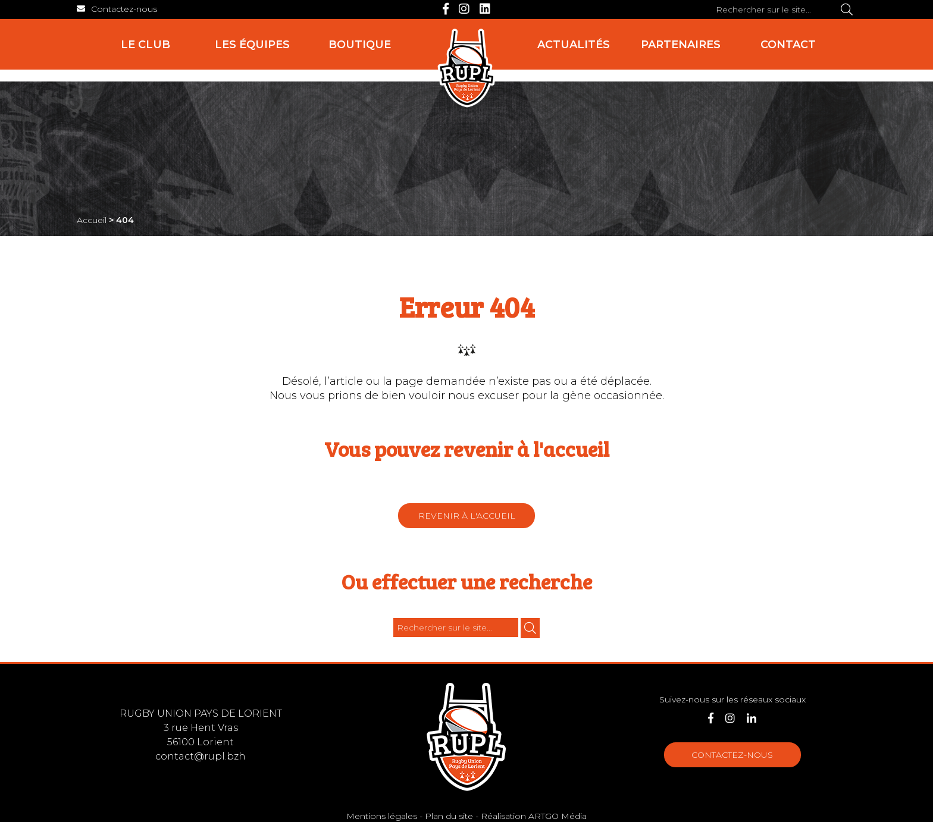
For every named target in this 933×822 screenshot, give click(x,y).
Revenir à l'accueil (466, 515)
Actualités (573, 44)
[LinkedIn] (485, 9)
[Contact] (117, 9)
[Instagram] (464, 9)
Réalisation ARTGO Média (534, 816)
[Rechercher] (846, 9)
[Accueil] (466, 68)
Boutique (359, 44)
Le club (145, 44)
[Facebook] (446, 9)
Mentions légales (381, 816)
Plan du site (449, 816)
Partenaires (681, 44)
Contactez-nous (732, 754)
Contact (788, 44)
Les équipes (252, 44)
